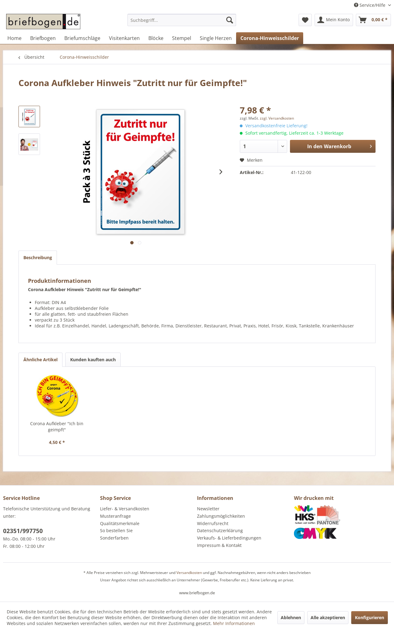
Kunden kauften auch (93, 359)
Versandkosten (189, 572)
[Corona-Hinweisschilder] (269, 38)
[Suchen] (229, 20)
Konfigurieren (369, 617)
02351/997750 (23, 531)
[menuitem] (181, 23)
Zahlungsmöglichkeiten (221, 516)
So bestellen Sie (116, 530)
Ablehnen (291, 617)
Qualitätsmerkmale (119, 523)
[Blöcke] (156, 38)
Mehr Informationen (234, 623)
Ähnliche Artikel (40, 359)
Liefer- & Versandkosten (124, 509)
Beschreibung (37, 257)
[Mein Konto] (334, 20)
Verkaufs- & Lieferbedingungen (229, 538)
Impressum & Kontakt (219, 545)
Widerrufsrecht (212, 523)
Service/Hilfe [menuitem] (370, 5)
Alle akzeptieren (328, 617)
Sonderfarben (114, 538)
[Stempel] (181, 38)
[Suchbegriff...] (181, 20)
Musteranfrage (115, 516)
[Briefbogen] (43, 38)
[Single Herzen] (215, 38)
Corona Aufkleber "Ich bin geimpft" (56, 427)
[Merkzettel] (305, 20)
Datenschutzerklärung (220, 530)
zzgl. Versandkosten (277, 118)
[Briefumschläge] (82, 38)
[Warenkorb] (373, 20)
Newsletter (208, 509)
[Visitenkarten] (124, 38)
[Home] (14, 38)
